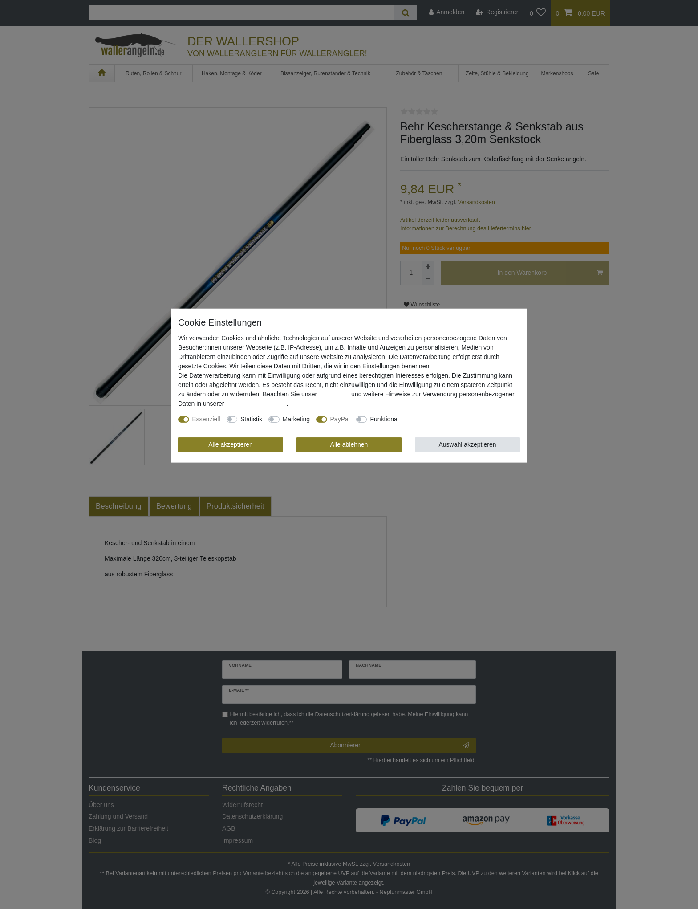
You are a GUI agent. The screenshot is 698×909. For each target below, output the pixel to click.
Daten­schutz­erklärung (256, 403)
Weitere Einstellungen (435, 419)
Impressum (334, 394)
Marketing (296, 419)
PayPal (340, 419)
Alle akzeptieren (230, 444)
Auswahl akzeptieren (467, 444)
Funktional (384, 419)
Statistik (251, 419)
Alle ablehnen (349, 444)
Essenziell (206, 419)
